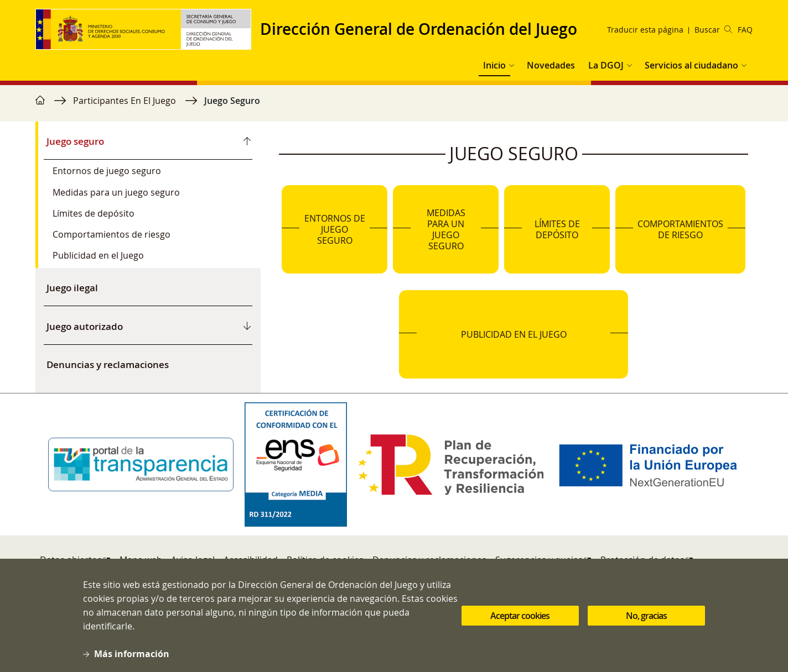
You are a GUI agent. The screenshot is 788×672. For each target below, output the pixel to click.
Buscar (713, 29)
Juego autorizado (84, 326)
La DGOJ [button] (606, 65)
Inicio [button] (494, 65)
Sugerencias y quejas (539, 560)
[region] (394, 106)
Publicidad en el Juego (98, 255)
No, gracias (646, 618)
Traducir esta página (645, 29)
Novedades (551, 65)
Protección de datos (642, 560)
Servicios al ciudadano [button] (691, 65)
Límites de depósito (93, 213)
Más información (131, 656)
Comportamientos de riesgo (111, 234)
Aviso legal (193, 560)
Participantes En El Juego (124, 101)
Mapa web (141, 560)
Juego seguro (75, 141)
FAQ (745, 29)
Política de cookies (325, 560)
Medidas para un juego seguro (116, 192)
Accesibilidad (251, 560)
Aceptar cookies (519, 618)
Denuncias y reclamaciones (107, 364)
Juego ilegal (72, 287)
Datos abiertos (71, 560)
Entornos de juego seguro (107, 171)
